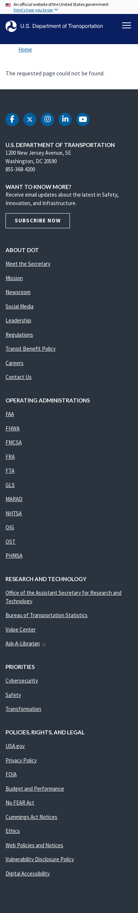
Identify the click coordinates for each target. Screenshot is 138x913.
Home (25, 49)
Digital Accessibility (28, 873)
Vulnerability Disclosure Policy (40, 859)
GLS (10, 484)
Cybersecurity (22, 680)
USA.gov (15, 745)
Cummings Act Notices (31, 816)
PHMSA (14, 555)
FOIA (11, 774)
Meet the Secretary (28, 263)
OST (10, 541)
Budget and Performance (35, 788)
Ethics (13, 830)
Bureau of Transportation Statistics (47, 615)
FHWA (13, 428)
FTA (10, 470)
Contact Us (19, 376)
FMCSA (14, 442)
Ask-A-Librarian (26, 643)
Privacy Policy (21, 760)
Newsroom (18, 292)
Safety (13, 694)
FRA (10, 456)
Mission (14, 278)
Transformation (23, 708)
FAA (10, 414)
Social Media (19, 306)
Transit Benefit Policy (31, 348)
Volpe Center (21, 629)
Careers (15, 362)
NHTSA (14, 513)
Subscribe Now (38, 220)
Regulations (19, 334)
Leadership (18, 320)
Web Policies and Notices (34, 845)
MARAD (14, 498)
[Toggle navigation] (126, 25)
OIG (10, 527)
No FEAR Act (20, 802)
